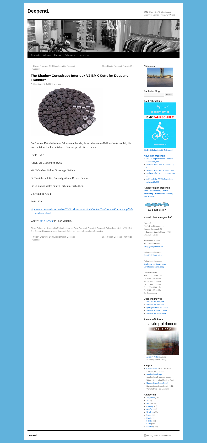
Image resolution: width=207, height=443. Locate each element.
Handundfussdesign (154, 374)
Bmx (76, 228)
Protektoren (160, 193)
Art (148, 400)
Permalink (98, 231)
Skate (149, 424)
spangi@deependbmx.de (153, 246)
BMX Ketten (46, 220)
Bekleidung (148, 193)
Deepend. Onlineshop (106, 228)
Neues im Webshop (154, 156)
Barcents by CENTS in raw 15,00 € (160, 170)
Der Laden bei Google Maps (155, 264)
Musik (149, 418)
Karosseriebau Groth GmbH (157, 383)
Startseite (35, 55)
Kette (130, 228)
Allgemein (151, 397)
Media (149, 415)
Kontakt (57, 55)
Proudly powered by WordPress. (159, 435)
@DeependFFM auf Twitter (157, 307)
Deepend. (38, 11)
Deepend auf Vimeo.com (156, 313)
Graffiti (165, 191)
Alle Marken (149, 196)
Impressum (83, 55)
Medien (169, 193)
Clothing (150, 406)
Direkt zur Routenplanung (154, 267)
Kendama (150, 412)
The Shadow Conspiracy (41, 231)
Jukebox (47, 55)
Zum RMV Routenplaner (153, 255)
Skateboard (155, 191)
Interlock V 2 (122, 228)
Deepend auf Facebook (155, 305)
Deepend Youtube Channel (157, 310)
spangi (60, 84)
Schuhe (149, 421)
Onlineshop (70, 55)
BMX (56, 228)
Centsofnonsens (153, 368)
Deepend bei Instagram (155, 302)
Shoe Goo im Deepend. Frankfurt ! (118, 66)
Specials (150, 427)
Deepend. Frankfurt (87, 228)
